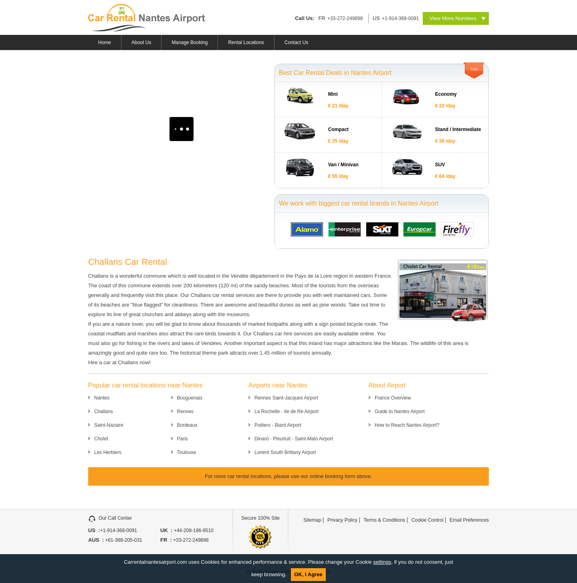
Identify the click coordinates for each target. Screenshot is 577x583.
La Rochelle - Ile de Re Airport (286, 411)
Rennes (185, 411)
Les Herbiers (107, 452)
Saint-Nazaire (108, 425)
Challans (103, 411)
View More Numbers (452, 18)
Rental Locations (246, 42)
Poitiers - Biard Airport (277, 425)
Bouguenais (189, 398)
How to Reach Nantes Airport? (407, 425)
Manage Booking (189, 42)
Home (104, 42)
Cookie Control (427, 520)
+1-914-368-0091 (400, 18)
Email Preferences (469, 520)
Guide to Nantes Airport (400, 411)
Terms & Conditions (384, 520)
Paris (182, 439)
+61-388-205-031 (123, 540)
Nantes (101, 398)
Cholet (101, 439)
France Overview (393, 398)
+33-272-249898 (345, 18)
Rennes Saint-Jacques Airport (286, 398)
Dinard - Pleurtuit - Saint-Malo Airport (293, 439)
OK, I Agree (308, 574)
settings (382, 562)
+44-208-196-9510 (192, 530)
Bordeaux (187, 425)
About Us (141, 42)
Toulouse (186, 452)
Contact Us (296, 42)
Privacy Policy (342, 520)
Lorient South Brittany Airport (285, 452)
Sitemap (312, 520)
